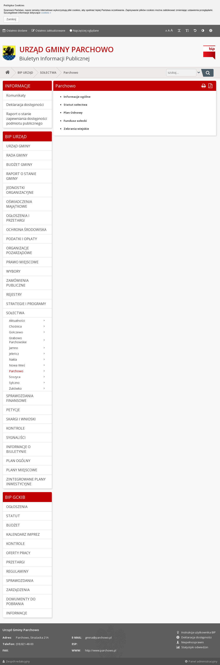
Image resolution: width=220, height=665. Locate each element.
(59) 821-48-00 (24, 644)
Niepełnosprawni (190, 642)
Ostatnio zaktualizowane (48, 30)
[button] (11, 19)
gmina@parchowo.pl (98, 637)
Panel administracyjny (201, 661)
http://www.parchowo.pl (100, 650)
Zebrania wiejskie (76, 129)
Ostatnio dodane (15, 30)
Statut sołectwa (75, 105)
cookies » (45, 12)
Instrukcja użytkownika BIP (196, 632)
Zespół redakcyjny (16, 661)
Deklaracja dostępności (194, 637)
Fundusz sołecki (75, 121)
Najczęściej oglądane (84, 30)
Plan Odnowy (73, 112)
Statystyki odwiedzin (192, 647)
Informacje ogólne (77, 97)
